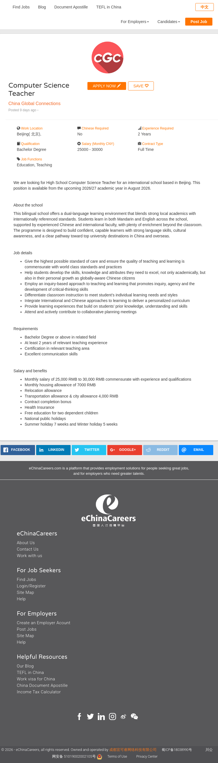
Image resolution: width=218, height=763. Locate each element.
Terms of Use (117, 757)
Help (21, 598)
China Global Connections (34, 103)
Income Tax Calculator (39, 691)
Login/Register (31, 586)
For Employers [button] (135, 21)
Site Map (25, 592)
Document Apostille (71, 7)
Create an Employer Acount (43, 622)
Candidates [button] (168, 21)
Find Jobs (21, 7)
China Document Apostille (42, 685)
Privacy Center (146, 757)
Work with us (29, 555)
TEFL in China (108, 7)
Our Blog (25, 666)
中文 (204, 7)
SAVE (141, 85)
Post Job (199, 21)
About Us (26, 542)
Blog (42, 7)
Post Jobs (27, 629)
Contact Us (28, 549)
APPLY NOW (107, 85)
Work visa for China (36, 679)
